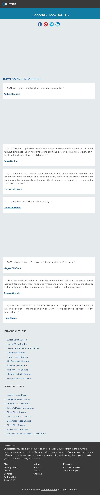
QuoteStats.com (49, 489)
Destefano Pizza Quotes (19, 416)
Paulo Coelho (11, 161)
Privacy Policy (11, 467)
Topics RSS (9, 480)
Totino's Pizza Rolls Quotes (20, 408)
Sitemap (37, 473)
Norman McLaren (13, 189)
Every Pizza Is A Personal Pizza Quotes (26, 433)
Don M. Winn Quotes (17, 344)
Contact (8, 473)
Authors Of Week (71, 467)
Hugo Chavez (10, 318)
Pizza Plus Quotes (16, 425)
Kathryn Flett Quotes (17, 369)
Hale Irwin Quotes (16, 352)
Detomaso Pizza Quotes (19, 421)
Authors (37, 467)
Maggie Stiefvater (13, 268)
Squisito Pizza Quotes (17, 429)
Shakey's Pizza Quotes (18, 403)
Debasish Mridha (12, 207)
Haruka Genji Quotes (17, 357)
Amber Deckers (12, 94)
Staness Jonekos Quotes (19, 378)
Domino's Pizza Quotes (18, 399)
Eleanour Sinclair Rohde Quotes (23, 348)
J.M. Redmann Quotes (18, 361)
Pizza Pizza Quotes (16, 412)
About (7, 470)
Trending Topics (71, 470)
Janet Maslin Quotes (17, 365)
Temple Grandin (12, 293)
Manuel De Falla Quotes (19, 374)
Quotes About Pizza (17, 395)
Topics (36, 470)
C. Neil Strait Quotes (17, 339)
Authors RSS (10, 477)
